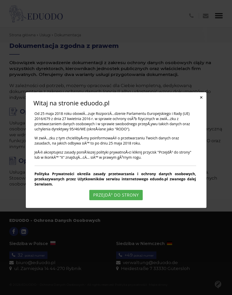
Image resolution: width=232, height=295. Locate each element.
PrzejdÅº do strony (116, 195)
